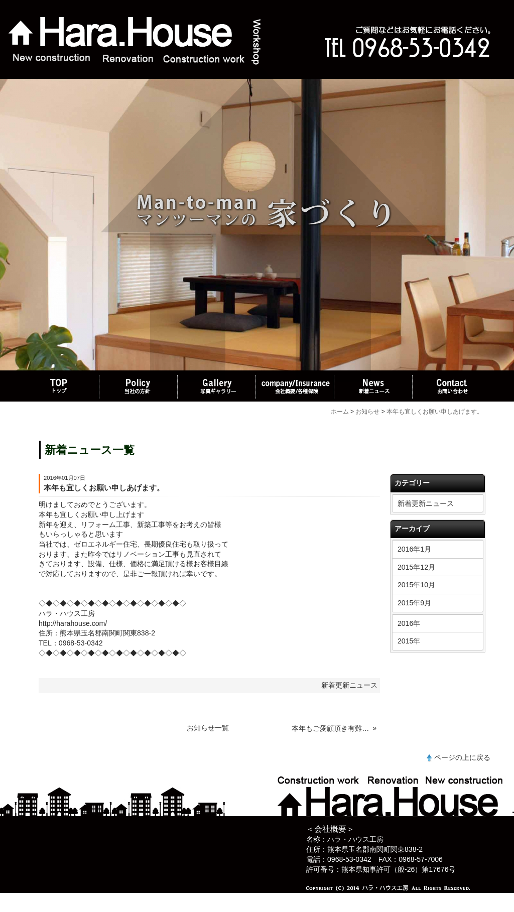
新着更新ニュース (426, 503)
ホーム (340, 411)
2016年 (409, 623)
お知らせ (367, 411)
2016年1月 (414, 549)
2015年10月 (416, 585)
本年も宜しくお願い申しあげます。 (435, 411)
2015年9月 (414, 603)
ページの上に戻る (462, 757)
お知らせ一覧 (208, 728)
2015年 (409, 641)
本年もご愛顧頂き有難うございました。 (331, 728)
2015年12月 (416, 567)
